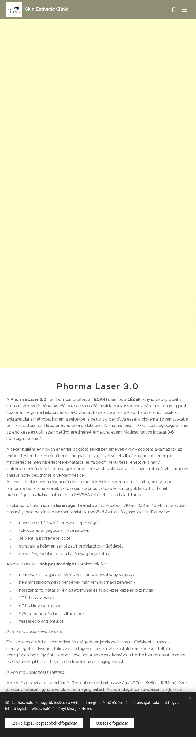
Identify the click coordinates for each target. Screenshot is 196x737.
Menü (184, 9)
